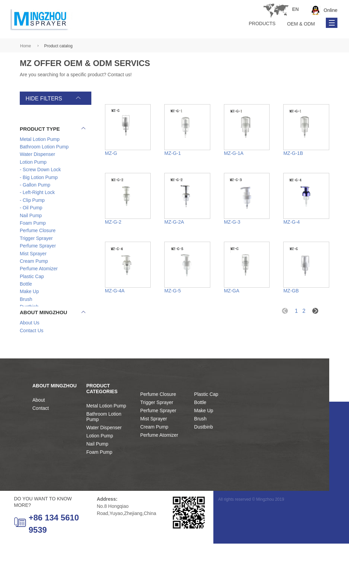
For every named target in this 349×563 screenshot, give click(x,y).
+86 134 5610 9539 (46, 543)
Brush (200, 438)
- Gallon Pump (35, 185)
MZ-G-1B (293, 153)
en (163, 9)
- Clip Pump (32, 200)
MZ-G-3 (232, 222)
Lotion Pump (99, 454)
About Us (30, 335)
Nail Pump (97, 463)
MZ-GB (291, 290)
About (38, 419)
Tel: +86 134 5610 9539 (275, 10)
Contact (40, 427)
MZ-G (111, 153)
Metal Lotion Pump (106, 425)
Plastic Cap (206, 413)
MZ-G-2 (113, 222)
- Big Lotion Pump (39, 177)
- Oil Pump (31, 208)
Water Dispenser (104, 446)
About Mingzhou (52, 325)
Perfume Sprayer (158, 430)
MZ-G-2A (174, 222)
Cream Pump (154, 446)
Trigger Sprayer (156, 421)
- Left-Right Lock (37, 193)
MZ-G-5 (172, 290)
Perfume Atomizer (159, 454)
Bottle (200, 421)
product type (52, 129)
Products (262, 23)
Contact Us (31, 342)
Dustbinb (203, 446)
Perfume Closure (158, 413)
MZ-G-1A (234, 153)
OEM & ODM (301, 24)
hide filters (44, 98)
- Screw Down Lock (40, 170)
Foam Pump (99, 471)
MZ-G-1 (172, 153)
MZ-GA (231, 290)
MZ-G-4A (115, 290)
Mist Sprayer (153, 438)
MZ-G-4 (291, 222)
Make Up (203, 430)
